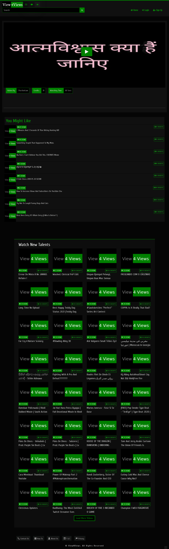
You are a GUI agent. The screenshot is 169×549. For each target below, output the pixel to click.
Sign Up (157, 10)
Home (134, 10)
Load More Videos (84, 518)
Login (145, 10)
